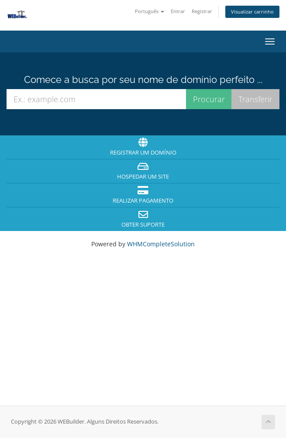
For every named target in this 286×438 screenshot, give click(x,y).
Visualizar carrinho (252, 11)
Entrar (178, 11)
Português (149, 11)
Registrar (202, 11)
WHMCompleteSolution (161, 244)
